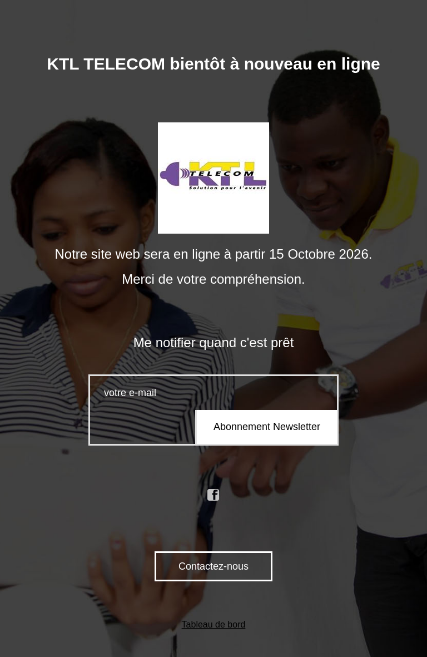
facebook (213, 495)
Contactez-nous (213, 566)
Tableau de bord (214, 624)
